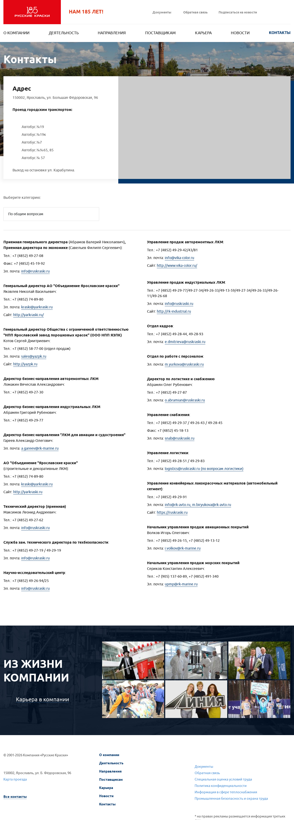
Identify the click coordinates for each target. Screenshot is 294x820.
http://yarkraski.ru (27, 492)
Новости (240, 33)
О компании (16, 33)
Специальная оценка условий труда (223, 779)
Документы (161, 12)
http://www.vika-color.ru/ (177, 265)
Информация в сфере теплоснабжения (226, 792)
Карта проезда (15, 779)
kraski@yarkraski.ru (37, 307)
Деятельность (64, 33)
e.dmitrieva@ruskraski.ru (185, 342)
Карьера (203, 33)
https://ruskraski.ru (172, 512)
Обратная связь (195, 12)
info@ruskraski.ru (35, 271)
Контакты (280, 33)
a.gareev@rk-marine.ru (40, 448)
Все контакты (15, 797)
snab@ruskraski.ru (179, 438)
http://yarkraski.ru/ (28, 315)
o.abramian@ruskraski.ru (185, 400)
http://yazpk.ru (25, 364)
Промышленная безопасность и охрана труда (231, 798)
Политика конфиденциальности (221, 786)
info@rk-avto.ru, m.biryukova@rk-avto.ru (198, 505)
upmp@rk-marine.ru (181, 584)
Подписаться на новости (238, 12)
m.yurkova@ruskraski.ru (184, 364)
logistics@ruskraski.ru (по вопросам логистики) (204, 468)
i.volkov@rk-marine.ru (183, 548)
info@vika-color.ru (179, 258)
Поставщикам (160, 33)
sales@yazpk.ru (33, 356)
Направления (112, 33)
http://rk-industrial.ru (174, 311)
